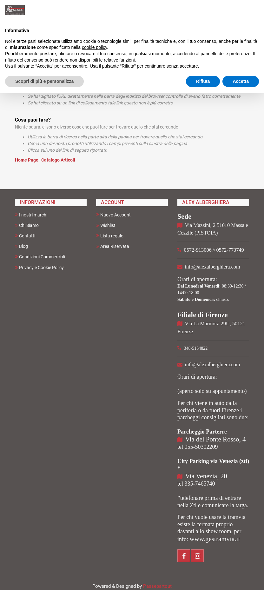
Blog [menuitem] (21, 246)
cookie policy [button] (94, 47)
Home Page (27, 159)
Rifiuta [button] (203, 81)
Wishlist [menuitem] (106, 225)
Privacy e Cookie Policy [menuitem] (39, 267)
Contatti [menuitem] (25, 235)
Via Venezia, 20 (206, 476)
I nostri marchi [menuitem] (31, 214)
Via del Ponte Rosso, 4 (215, 439)
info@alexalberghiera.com (212, 267)
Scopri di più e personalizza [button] (44, 81)
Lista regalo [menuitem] (109, 235)
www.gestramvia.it (215, 539)
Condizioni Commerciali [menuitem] (40, 256)
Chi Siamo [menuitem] (27, 225)
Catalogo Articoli (58, 159)
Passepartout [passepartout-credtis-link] (157, 586)
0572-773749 (230, 250)
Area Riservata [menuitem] (112, 246)
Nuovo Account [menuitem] (113, 214)
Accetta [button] (241, 81)
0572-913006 (198, 250)
